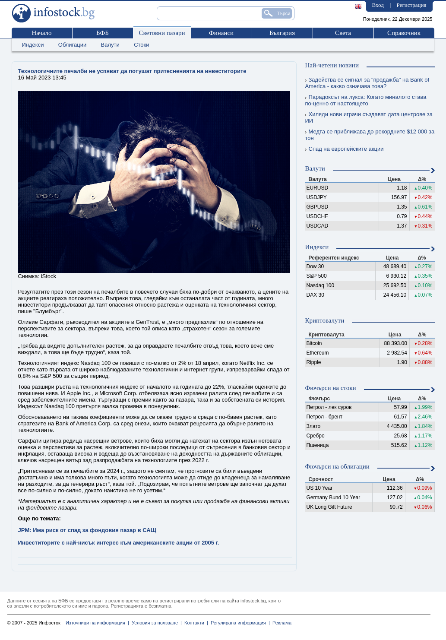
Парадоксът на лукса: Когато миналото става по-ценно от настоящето (366, 100)
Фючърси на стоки (330, 387)
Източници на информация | (97, 622)
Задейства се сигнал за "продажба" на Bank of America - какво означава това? (367, 82)
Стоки (141, 44)
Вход (378, 5)
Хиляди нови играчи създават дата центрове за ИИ (369, 117)
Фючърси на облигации (337, 466)
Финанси (221, 32)
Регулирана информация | (239, 622)
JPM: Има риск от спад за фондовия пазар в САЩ (87, 530)
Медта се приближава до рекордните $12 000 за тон (370, 134)
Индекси (33, 44)
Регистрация (412, 5)
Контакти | (195, 622)
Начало (41, 32)
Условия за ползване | (155, 622)
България (282, 32)
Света (343, 32)
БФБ (102, 32)
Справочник (404, 32)
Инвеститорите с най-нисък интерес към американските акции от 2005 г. (118, 542)
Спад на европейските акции (344, 149)
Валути (110, 44)
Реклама (280, 622)
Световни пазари (162, 32)
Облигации (72, 44)
